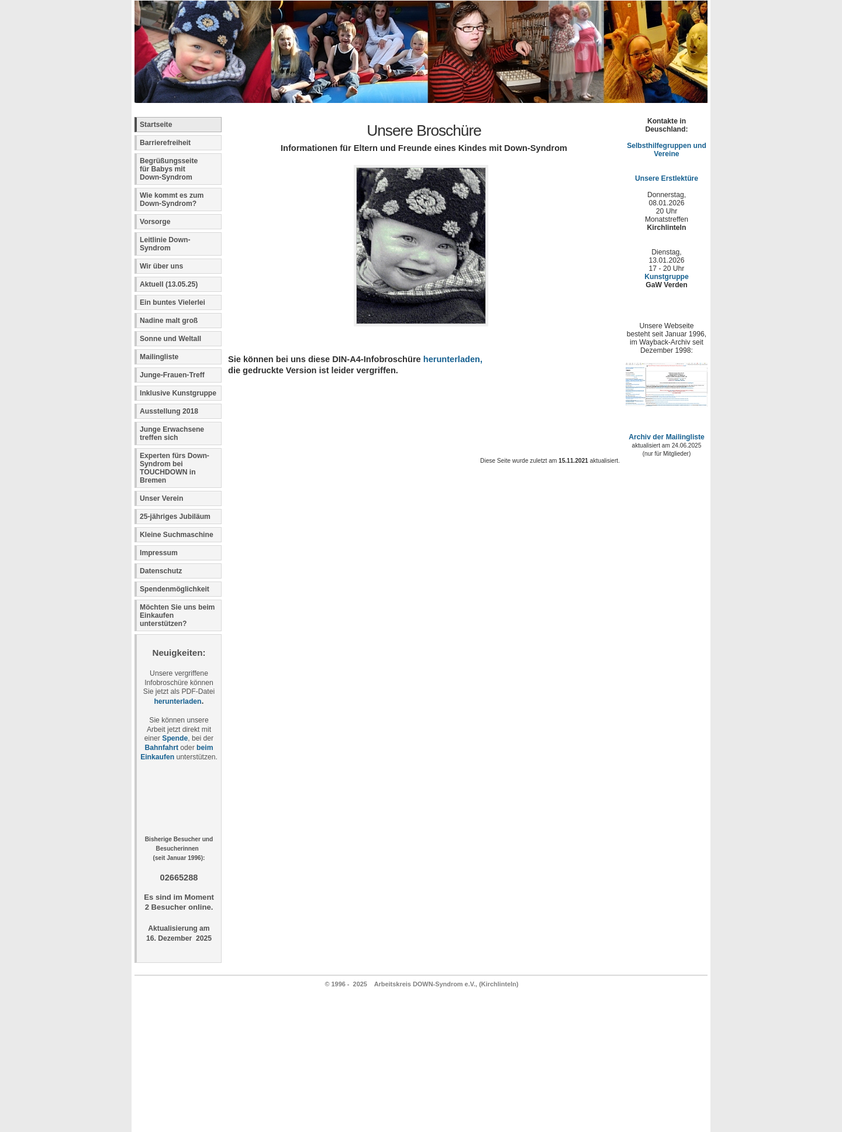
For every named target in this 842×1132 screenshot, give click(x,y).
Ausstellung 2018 (169, 411)
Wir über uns (161, 266)
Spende (175, 738)
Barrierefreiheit (165, 143)
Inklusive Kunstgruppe (178, 393)
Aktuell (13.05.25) (169, 284)
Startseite (156, 125)
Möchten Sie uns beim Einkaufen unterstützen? (177, 615)
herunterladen (177, 701)
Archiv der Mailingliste (667, 437)
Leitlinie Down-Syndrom (165, 244)
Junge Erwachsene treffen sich (172, 433)
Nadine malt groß (169, 320)
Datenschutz (161, 571)
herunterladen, (452, 359)
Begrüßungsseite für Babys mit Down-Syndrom (169, 169)
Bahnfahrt (161, 748)
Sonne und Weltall (170, 339)
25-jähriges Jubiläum (175, 516)
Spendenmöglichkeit (174, 589)
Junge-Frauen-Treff (172, 375)
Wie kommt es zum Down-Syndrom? (171, 199)
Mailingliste (159, 357)
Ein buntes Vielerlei (172, 302)
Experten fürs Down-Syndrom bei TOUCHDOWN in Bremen (174, 468)
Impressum (159, 553)
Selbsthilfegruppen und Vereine (666, 150)
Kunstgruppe (666, 277)
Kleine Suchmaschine (176, 535)
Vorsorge (155, 222)
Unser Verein (161, 498)
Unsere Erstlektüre (666, 178)
